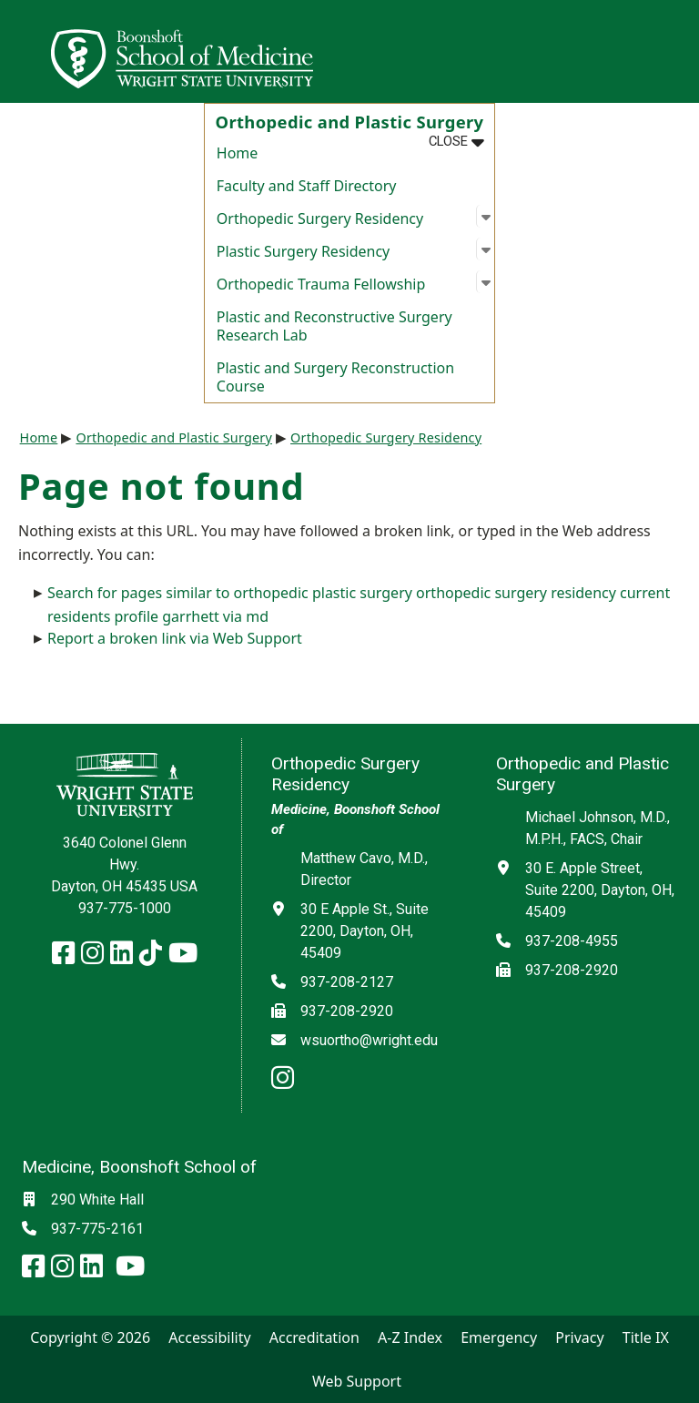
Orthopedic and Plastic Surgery (174, 437)
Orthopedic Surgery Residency (385, 437)
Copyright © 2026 (90, 1337)
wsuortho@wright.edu (369, 1040)
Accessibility (209, 1337)
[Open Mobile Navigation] (677, 51)
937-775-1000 (124, 908)
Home (237, 153)
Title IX (646, 1337)
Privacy (579, 1337)
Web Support (356, 1381)
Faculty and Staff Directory (307, 186)
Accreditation (314, 1337)
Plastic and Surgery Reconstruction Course (335, 377)
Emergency (499, 1337)
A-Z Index (410, 1337)
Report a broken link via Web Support (174, 638)
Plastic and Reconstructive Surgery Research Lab (334, 326)
